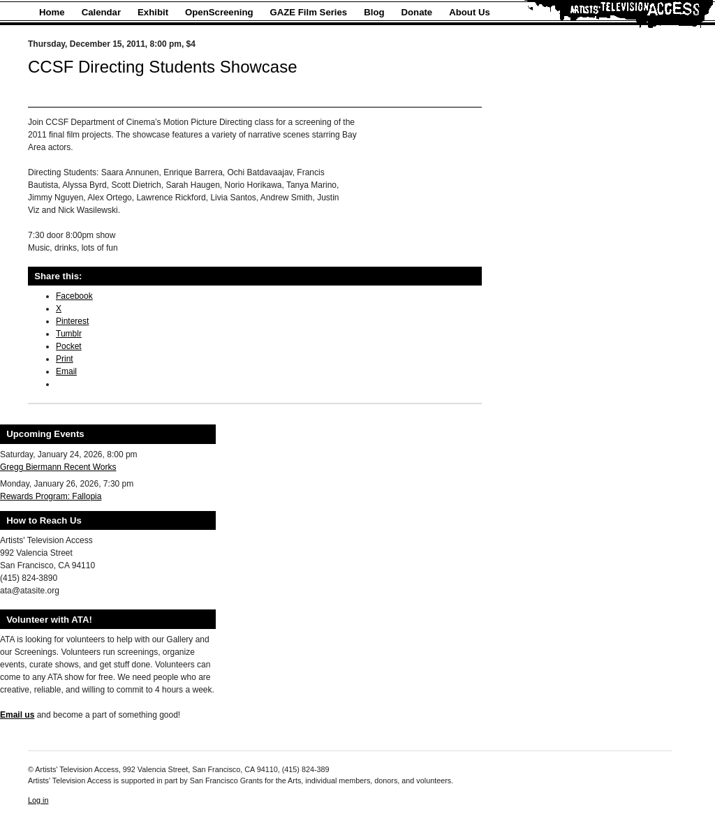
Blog (374, 12)
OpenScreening (219, 12)
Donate (417, 12)
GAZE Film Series (309, 12)
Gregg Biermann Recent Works (58, 467)
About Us (469, 12)
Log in (38, 800)
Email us (17, 715)
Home (52, 12)
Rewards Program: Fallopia (50, 496)
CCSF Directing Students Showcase (162, 66)
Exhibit (153, 12)
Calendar (101, 12)
